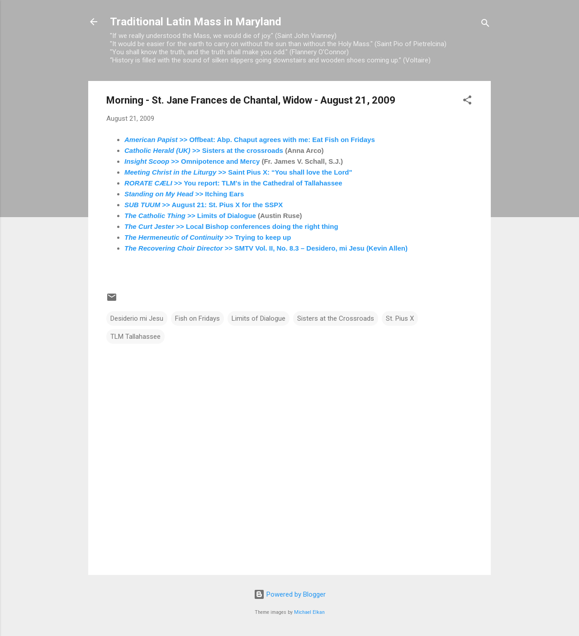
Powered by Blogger (290, 594)
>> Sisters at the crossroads (203, 150)
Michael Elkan (309, 612)
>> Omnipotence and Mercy (192, 161)
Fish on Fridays (197, 318)
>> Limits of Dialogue (190, 215)
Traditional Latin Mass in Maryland (195, 21)
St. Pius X (400, 318)
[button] (467, 102)
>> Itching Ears (184, 194)
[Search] (485, 24)
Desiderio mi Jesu (136, 318)
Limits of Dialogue (258, 318)
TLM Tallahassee (135, 336)
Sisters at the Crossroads (335, 318)
